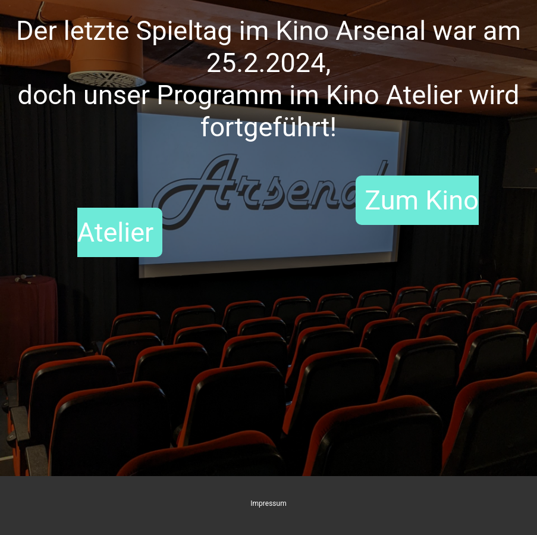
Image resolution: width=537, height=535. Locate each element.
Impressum (268, 503)
